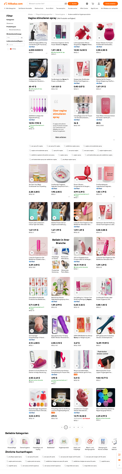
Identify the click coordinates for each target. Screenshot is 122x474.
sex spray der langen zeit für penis (69, 457)
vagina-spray (63, 155)
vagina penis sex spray (14, 461)
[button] (65, 3)
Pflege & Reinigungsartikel (44, 14)
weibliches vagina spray (72, 146)
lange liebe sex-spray (71, 466)
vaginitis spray (104, 461)
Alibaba (30, 14)
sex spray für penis (32, 457)
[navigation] (15, 221)
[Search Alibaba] (46, 4)
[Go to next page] (82, 427)
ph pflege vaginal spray (68, 159)
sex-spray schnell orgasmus (30, 466)
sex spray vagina (72, 150)
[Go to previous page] (62, 427)
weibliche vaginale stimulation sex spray (41, 155)
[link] (119, 454)
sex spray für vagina (36, 146)
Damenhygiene (60, 14)
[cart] (93, 4)
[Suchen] (73, 3)
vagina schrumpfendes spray (92, 146)
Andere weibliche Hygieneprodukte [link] (79, 14)
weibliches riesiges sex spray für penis (56, 461)
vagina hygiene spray (104, 150)
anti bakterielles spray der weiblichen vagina (98, 155)
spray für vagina (57, 150)
